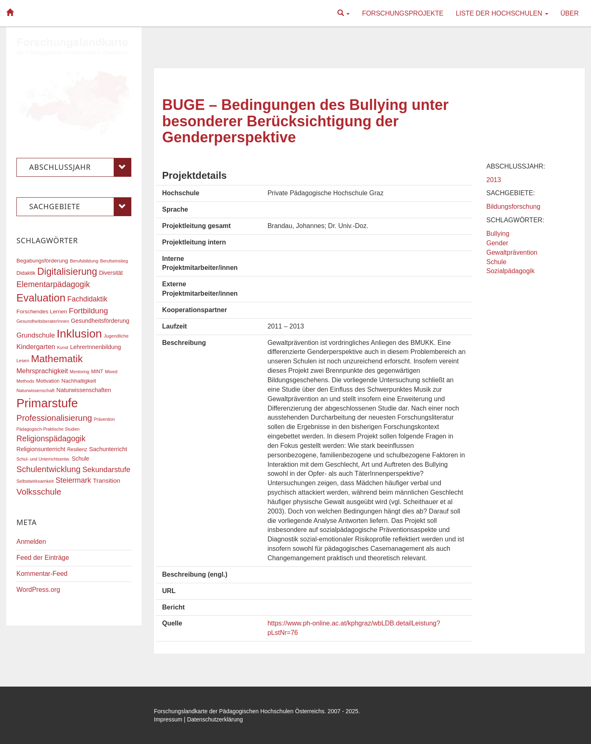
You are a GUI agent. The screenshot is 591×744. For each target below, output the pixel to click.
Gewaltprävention (512, 252)
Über (570, 13)
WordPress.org (38, 589)
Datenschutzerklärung (215, 719)
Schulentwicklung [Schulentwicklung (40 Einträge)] (48, 469)
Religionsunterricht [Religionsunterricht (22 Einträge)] (40, 449)
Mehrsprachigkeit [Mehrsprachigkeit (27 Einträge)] (42, 370)
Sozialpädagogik (510, 270)
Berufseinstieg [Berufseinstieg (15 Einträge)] (114, 260)
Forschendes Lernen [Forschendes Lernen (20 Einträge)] (41, 311)
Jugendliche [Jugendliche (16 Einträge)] (116, 335)
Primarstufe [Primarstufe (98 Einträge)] (47, 403)
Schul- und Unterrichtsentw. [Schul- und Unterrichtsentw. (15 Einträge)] (43, 458)
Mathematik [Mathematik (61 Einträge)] (56, 358)
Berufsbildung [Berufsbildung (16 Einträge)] (84, 260)
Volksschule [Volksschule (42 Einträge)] (38, 491)
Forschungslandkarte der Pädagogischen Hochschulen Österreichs (239, 711)
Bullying (497, 233)
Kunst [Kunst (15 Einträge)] (62, 347)
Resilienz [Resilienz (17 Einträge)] (77, 449)
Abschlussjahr (80, 167)
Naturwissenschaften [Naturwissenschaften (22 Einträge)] (83, 390)
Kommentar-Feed (42, 573)
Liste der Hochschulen (502, 13)
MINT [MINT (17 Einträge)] (97, 371)
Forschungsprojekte (402, 13)
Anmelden (31, 541)
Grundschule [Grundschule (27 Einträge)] (35, 335)
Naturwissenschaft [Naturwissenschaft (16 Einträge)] (35, 390)
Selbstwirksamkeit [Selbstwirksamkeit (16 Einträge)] (35, 481)
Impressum (168, 719)
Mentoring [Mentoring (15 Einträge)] (79, 371)
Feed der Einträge (42, 557)
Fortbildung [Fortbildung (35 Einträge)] (88, 310)
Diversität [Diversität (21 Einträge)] (111, 272)
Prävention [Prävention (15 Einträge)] (104, 419)
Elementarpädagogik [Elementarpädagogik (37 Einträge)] (53, 284)
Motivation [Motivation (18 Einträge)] (48, 381)
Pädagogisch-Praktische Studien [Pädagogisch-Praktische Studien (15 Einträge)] (48, 429)
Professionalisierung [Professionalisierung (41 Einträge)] (54, 417)
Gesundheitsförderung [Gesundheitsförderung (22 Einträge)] (100, 320)
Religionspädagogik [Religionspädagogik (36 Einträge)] (50, 438)
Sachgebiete (80, 206)
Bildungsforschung (513, 206)
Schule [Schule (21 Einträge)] (80, 458)
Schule (496, 261)
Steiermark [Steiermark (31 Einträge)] (73, 480)
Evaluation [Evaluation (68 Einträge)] (41, 298)
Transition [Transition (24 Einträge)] (106, 480)
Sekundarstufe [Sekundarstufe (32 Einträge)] (106, 470)
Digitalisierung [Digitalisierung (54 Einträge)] (67, 271)
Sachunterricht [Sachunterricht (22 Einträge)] (108, 449)
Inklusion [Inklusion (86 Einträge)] (79, 333)
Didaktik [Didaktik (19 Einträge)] (25, 273)
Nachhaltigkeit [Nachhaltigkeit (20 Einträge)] (79, 381)
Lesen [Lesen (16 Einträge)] (22, 360)
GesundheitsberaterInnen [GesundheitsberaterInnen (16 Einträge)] (42, 321)
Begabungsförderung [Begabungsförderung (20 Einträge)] (42, 261)
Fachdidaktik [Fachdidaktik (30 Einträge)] (87, 299)
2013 (493, 179)
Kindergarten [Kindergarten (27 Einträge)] (35, 346)
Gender (497, 243)
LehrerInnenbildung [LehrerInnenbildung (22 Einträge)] (95, 347)
